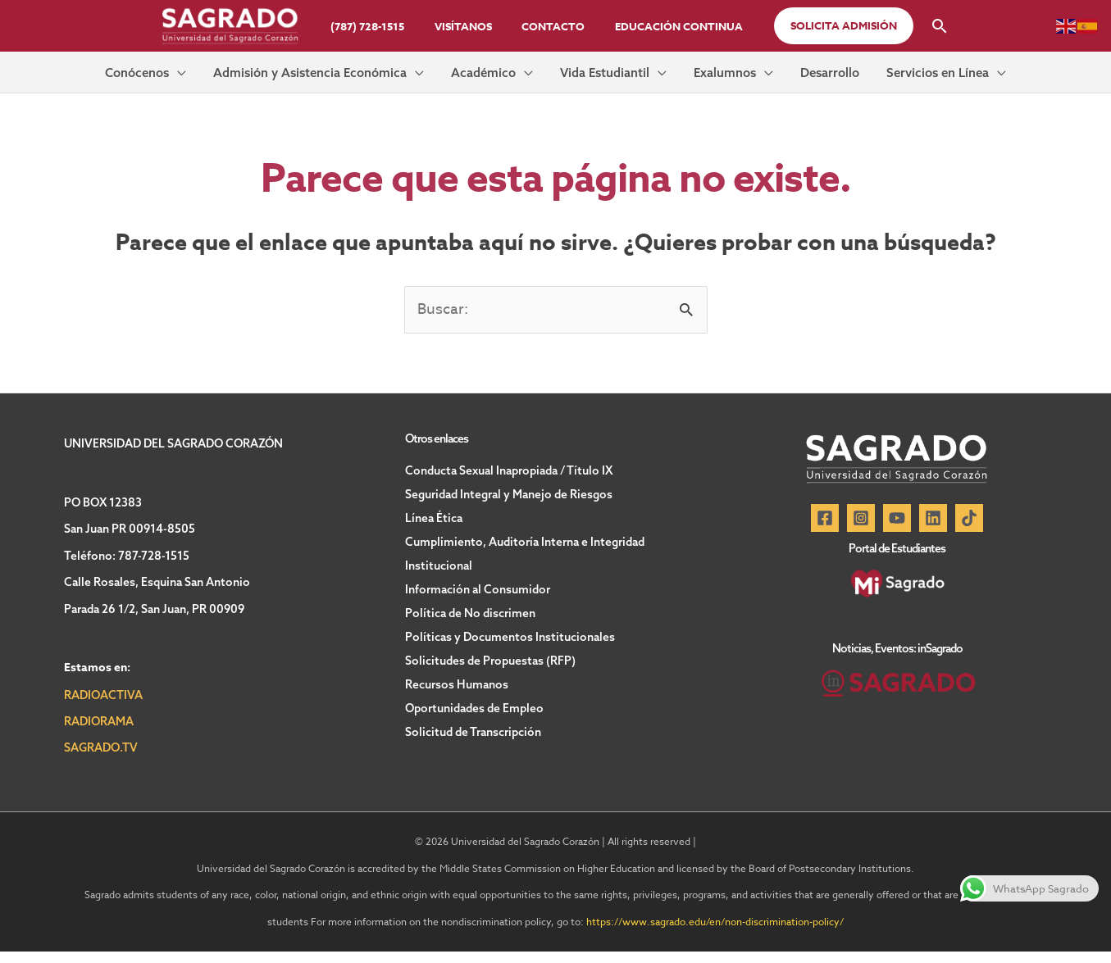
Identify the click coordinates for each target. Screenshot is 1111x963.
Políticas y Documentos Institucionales (510, 642)
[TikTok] (969, 529)
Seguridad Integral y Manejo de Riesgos (508, 504)
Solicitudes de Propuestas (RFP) (490, 665)
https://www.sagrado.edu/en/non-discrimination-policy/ (715, 932)
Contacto (549, 26)
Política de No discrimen (470, 619)
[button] (826, 25)
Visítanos (467, 26)
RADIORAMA (99, 732)
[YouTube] (897, 529)
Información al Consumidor (477, 596)
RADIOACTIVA (103, 705)
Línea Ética (433, 527)
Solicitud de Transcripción (473, 734)
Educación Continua (666, 26)
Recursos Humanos (456, 688)
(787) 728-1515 (380, 26)
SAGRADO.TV (101, 759)
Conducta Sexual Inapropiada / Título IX (508, 482)
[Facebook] (825, 529)
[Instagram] (861, 529)
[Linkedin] (933, 529)
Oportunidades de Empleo (474, 711)
